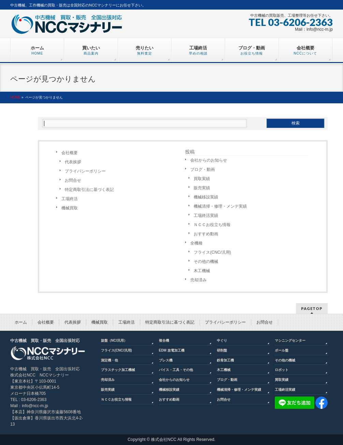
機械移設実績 (206, 197)
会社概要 (69, 152)
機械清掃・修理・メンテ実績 (220, 206)
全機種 (196, 243)
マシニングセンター (290, 340)
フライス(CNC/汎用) (212, 252)
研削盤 (222, 350)
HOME (15, 97)
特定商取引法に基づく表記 (89, 189)
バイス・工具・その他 (176, 370)
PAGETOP (312, 308)
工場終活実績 (206, 215)
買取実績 (202, 178)
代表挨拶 (73, 162)
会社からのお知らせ (208, 160)
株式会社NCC (164, 439)
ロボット (281, 370)
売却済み (198, 280)
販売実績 (202, 188)
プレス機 (166, 360)
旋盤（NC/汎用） (114, 340)
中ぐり (222, 340)
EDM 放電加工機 (171, 350)
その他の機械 (206, 261)
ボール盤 (281, 350)
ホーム (21, 322)
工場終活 (69, 198)
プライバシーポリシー (85, 171)
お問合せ (73, 180)
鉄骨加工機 (225, 360)
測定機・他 (109, 360)
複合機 (164, 340)
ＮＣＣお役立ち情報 (212, 224)
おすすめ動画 (206, 234)
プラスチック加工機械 (118, 370)
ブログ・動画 (202, 169)
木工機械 (202, 270)
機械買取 (69, 208)
